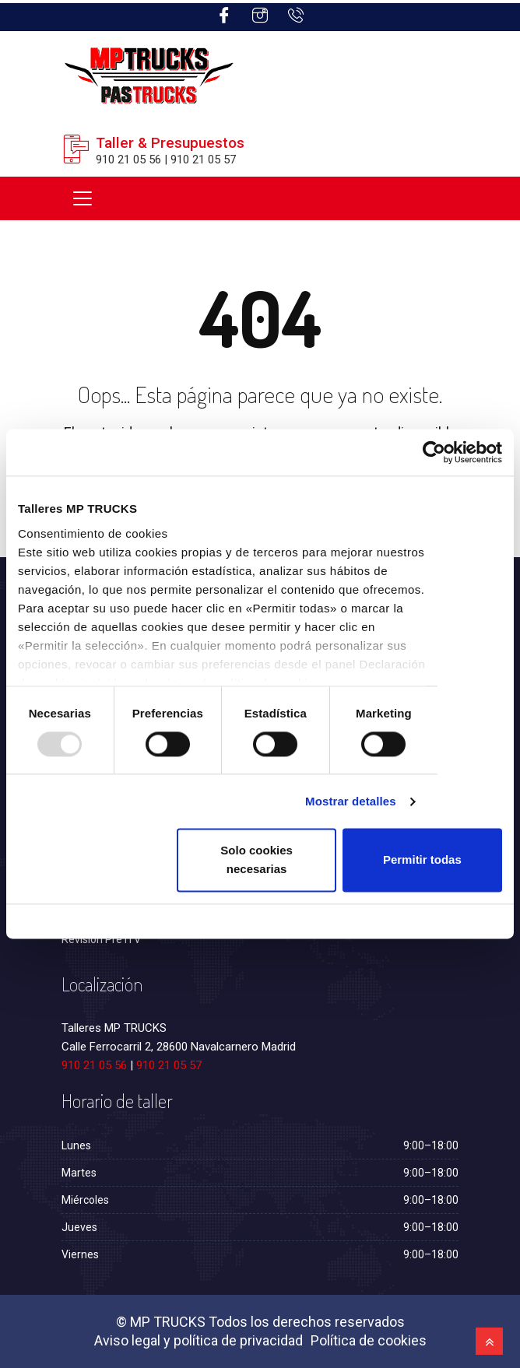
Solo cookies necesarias (256, 860)
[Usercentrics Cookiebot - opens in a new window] (434, 452)
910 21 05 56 (94, 1065)
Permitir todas (422, 860)
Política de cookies (369, 1340)
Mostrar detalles (350, 801)
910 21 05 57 (169, 1065)
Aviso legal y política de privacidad (198, 1340)
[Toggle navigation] (82, 198)
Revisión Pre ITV (101, 939)
